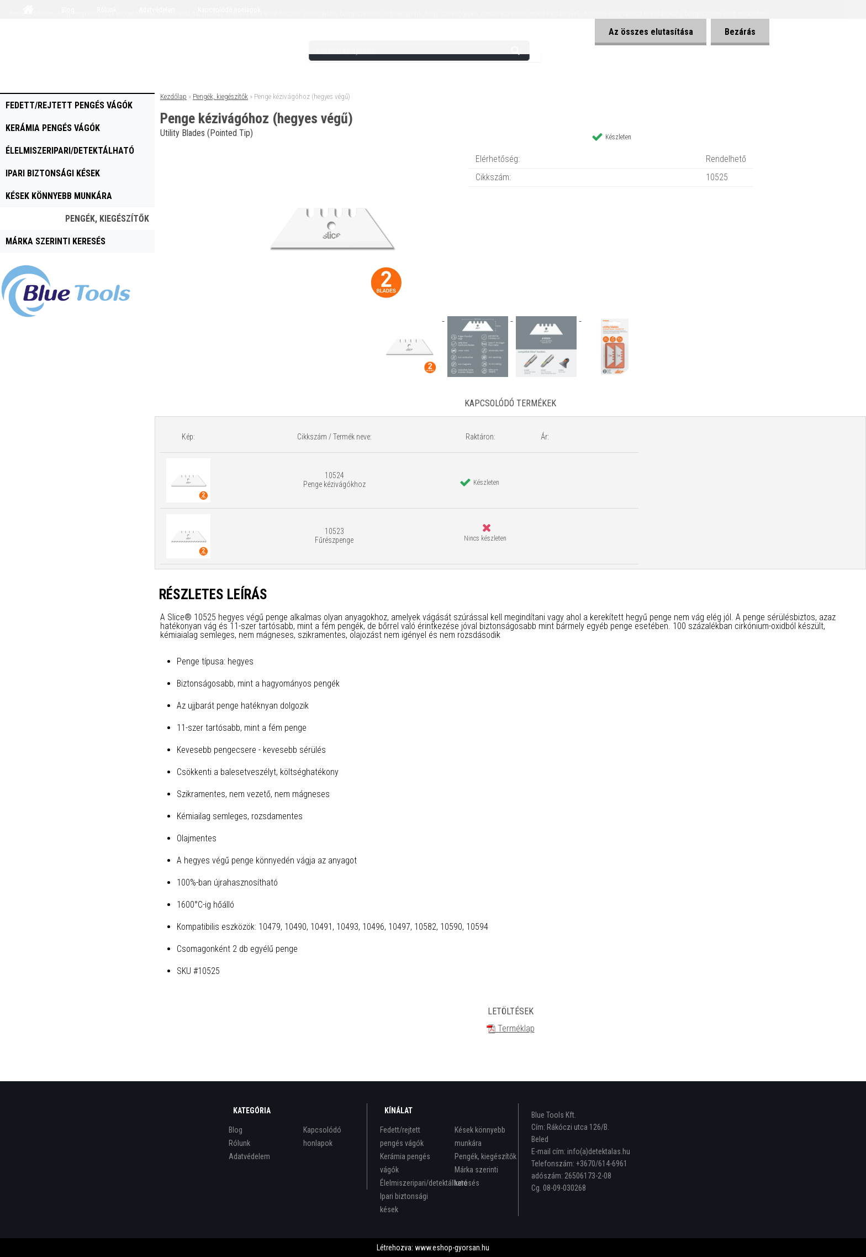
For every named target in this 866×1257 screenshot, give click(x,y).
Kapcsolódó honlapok (322, 1136)
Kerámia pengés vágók (53, 128)
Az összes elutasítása (650, 32)
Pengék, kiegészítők (107, 218)
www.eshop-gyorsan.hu (452, 1247)
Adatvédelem (249, 1156)
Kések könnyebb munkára (59, 196)
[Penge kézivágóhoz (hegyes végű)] (331, 151)
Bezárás (740, 32)
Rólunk (239, 1143)
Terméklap (511, 1028)
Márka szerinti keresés (55, 241)
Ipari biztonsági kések (53, 173)
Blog (235, 1129)
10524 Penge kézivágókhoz (334, 480)
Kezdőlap (173, 96)
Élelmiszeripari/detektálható (70, 150)
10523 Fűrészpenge (334, 535)
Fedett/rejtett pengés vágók (69, 105)
